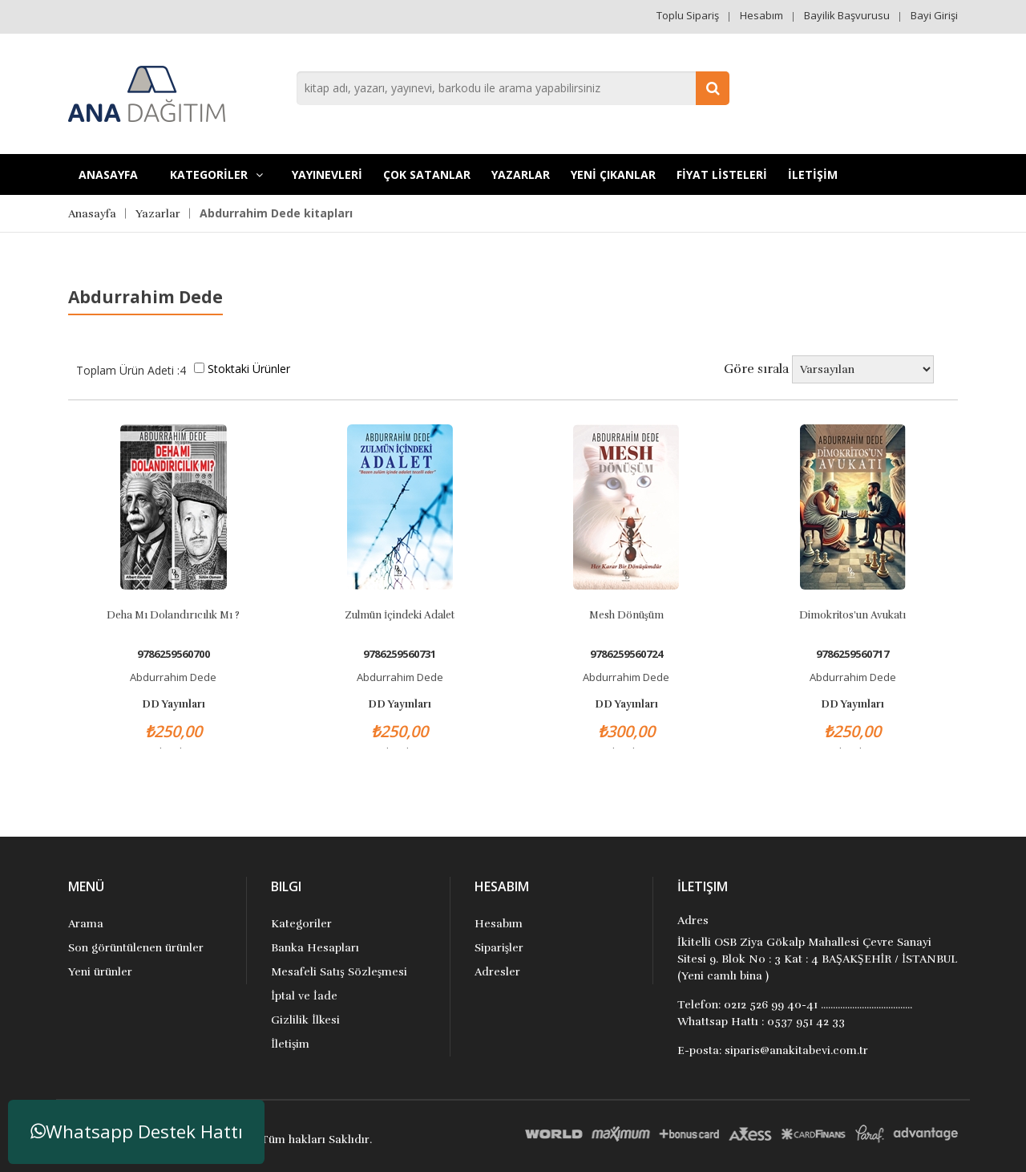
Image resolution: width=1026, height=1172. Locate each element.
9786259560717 (852, 654)
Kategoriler (301, 924)
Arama (85, 924)
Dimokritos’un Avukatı (852, 615)
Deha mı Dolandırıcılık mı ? (173, 615)
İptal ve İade (304, 996)
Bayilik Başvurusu (847, 15)
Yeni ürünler (100, 972)
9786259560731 (399, 654)
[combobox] (513, 88)
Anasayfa (108, 174)
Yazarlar (520, 174)
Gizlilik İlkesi (305, 1020)
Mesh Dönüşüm (626, 615)
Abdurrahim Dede (173, 677)
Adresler (497, 972)
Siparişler (499, 948)
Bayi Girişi (934, 15)
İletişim (290, 1044)
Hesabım (761, 15)
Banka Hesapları (315, 948)
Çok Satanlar (427, 174)
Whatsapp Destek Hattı (136, 1131)
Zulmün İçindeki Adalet (399, 615)
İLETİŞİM (813, 174)
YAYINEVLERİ (327, 174)
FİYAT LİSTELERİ (722, 174)
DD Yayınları (173, 704)
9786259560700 (173, 654)
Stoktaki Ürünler (249, 368)
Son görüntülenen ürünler (136, 948)
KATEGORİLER (216, 174)
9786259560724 (626, 654)
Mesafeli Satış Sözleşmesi (339, 972)
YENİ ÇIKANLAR (613, 174)
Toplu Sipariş (687, 15)
